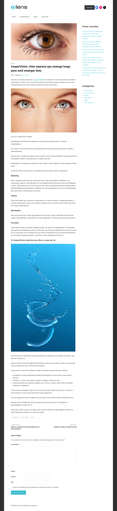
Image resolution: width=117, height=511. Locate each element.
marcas (32, 417)
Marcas (13, 63)
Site (12, 482)
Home (14, 17)
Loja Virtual (44, 17)
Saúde (35, 17)
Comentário (15, 444)
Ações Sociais (88, 90)
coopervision (15, 417)
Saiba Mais (87, 98)
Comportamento (25, 17)
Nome (13, 471)
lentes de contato (24, 417)
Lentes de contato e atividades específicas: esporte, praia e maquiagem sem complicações (91, 44)
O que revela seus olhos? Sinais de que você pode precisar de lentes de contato (93, 52)
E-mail (13, 476)
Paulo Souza (25, 75)
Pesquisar (89, 7)
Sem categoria (88, 102)
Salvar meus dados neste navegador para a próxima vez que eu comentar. (36, 487)
